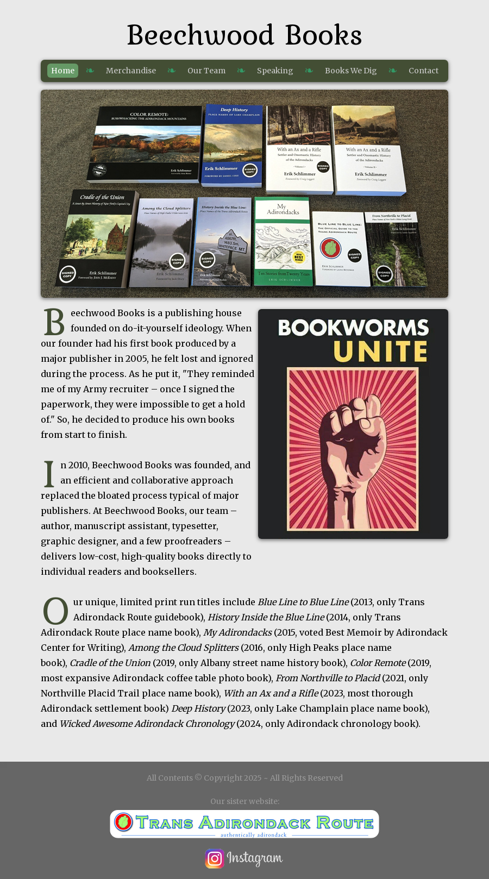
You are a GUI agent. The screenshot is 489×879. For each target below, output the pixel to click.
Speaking (275, 71)
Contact (423, 71)
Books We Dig (351, 71)
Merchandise (131, 71)
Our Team (206, 71)
